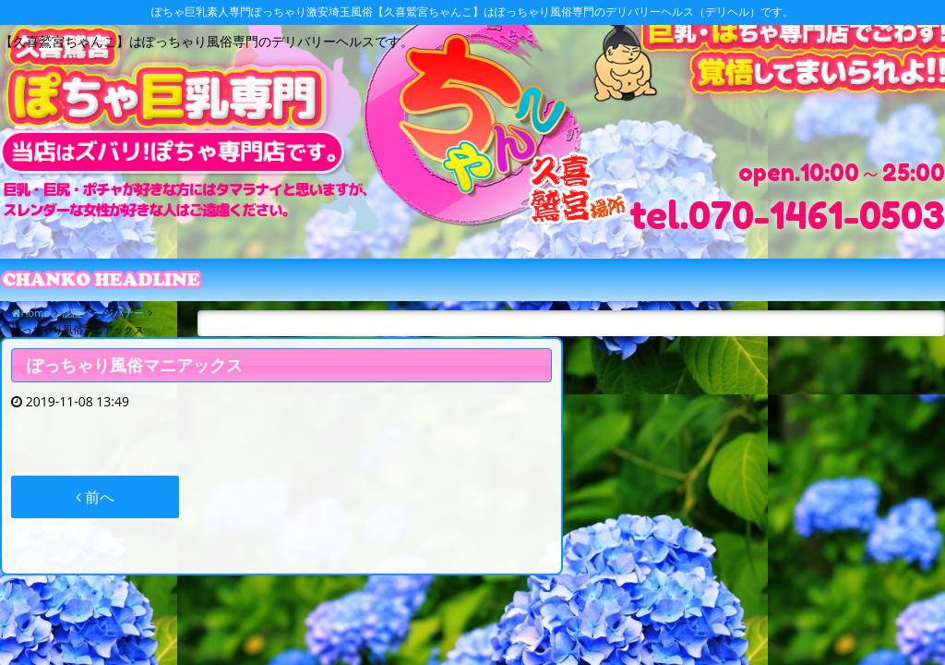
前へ (95, 497)
